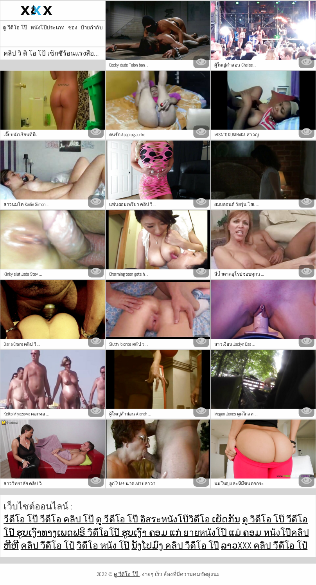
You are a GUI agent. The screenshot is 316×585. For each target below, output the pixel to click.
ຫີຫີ (11, 545)
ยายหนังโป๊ (205, 532)
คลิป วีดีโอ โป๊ (192, 545)
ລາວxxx (237, 545)
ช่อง (72, 27)
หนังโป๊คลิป (286, 532)
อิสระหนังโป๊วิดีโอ (176, 519)
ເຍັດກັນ (226, 519)
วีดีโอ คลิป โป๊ (67, 519)
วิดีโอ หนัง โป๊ (103, 545)
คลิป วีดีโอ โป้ (48, 545)
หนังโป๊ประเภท (48, 27)
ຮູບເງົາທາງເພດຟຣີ (52, 532)
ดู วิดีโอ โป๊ (264, 519)
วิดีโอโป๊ (104, 532)
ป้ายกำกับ (91, 27)
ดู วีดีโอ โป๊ (15, 27)
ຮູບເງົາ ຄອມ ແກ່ (152, 532)
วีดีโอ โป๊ (22, 519)
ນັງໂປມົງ (148, 545)
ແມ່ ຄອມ (246, 532)
